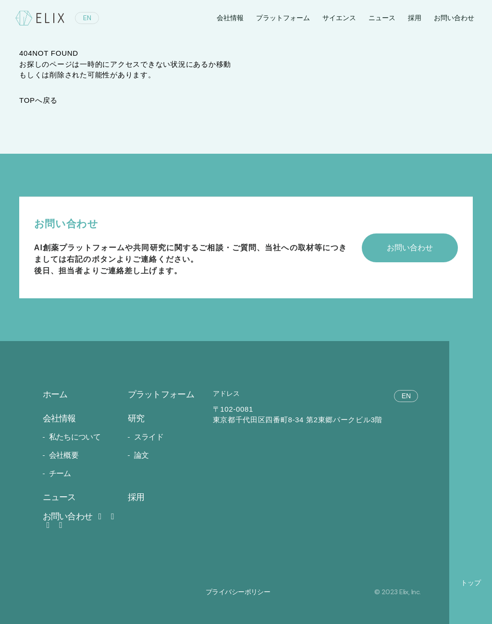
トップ (471, 582)
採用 (414, 17)
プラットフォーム (283, 17)
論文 (141, 455)
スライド (148, 437)
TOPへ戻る (38, 100)
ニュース (382, 17)
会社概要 (63, 455)
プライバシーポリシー (238, 591)
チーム (60, 473)
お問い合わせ (74, 516)
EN (87, 17)
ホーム (55, 394)
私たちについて (75, 437)
